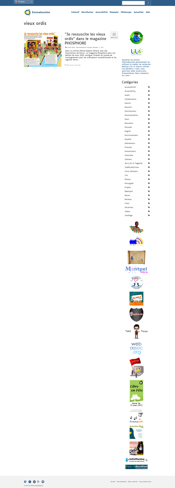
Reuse (127, 195)
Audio (127, 95)
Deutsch (128, 107)
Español (128, 139)
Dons (127, 119)
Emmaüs (128, 127)
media (67, 65)
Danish (128, 103)
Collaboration (130, 99)
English (128, 131)
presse (72, 65)
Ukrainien (129, 207)
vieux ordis (77, 65)
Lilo (126, 175)
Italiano (128, 159)
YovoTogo (128, 215)
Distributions (130, 111)
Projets (128, 187)
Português (129, 183)
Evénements (130, 143)
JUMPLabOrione (132, 167)
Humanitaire (130, 151)
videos (127, 211)
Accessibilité (130, 87)
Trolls (127, 203)
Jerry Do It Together (134, 163)
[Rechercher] (148, 3)
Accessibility (130, 91)
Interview (129, 155)
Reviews (95, 47)
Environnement (81, 47)
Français (89, 47)
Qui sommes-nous (145, 481)
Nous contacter (133, 481)
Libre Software (131, 171)
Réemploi (129, 191)
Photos (128, 179)
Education (129, 123)
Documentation (131, 115)
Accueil (113, 481)
